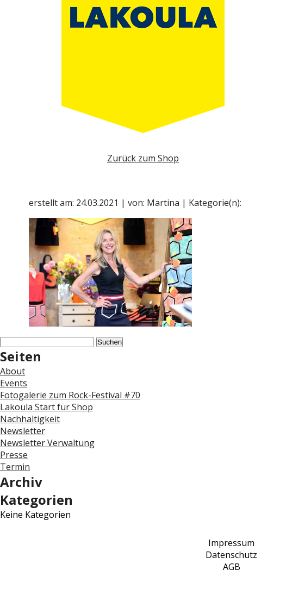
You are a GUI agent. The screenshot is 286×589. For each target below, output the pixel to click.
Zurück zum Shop (143, 158)
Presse (14, 455)
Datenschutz (231, 555)
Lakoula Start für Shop (46, 407)
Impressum (231, 543)
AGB (231, 567)
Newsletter (22, 431)
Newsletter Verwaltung (47, 443)
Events (13, 383)
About (12, 371)
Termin (15, 467)
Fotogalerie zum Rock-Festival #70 (70, 395)
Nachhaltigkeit (30, 419)
